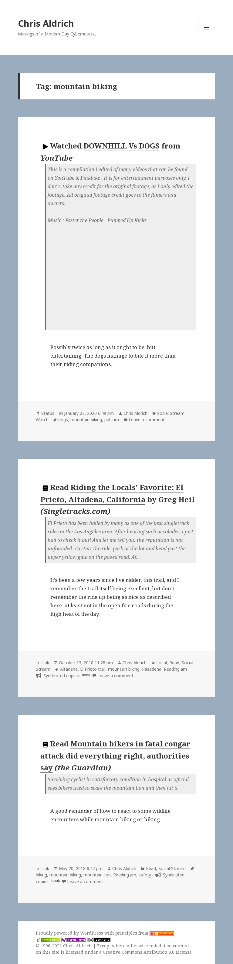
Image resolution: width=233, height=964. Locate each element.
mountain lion (97, 875)
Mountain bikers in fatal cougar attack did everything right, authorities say (115, 755)
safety (145, 875)
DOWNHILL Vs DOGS (121, 146)
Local (161, 662)
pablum (111, 419)
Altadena (69, 669)
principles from (144, 933)
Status (47, 413)
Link (45, 662)
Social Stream (170, 413)
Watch (42, 419)
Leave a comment (147, 419)
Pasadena (151, 669)
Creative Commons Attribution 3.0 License (147, 952)
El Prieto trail (93, 669)
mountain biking (86, 419)
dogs (63, 419)
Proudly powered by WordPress (70, 933)
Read (174, 662)
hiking (41, 875)
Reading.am (175, 669)
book (86, 675)
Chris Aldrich (46, 23)
